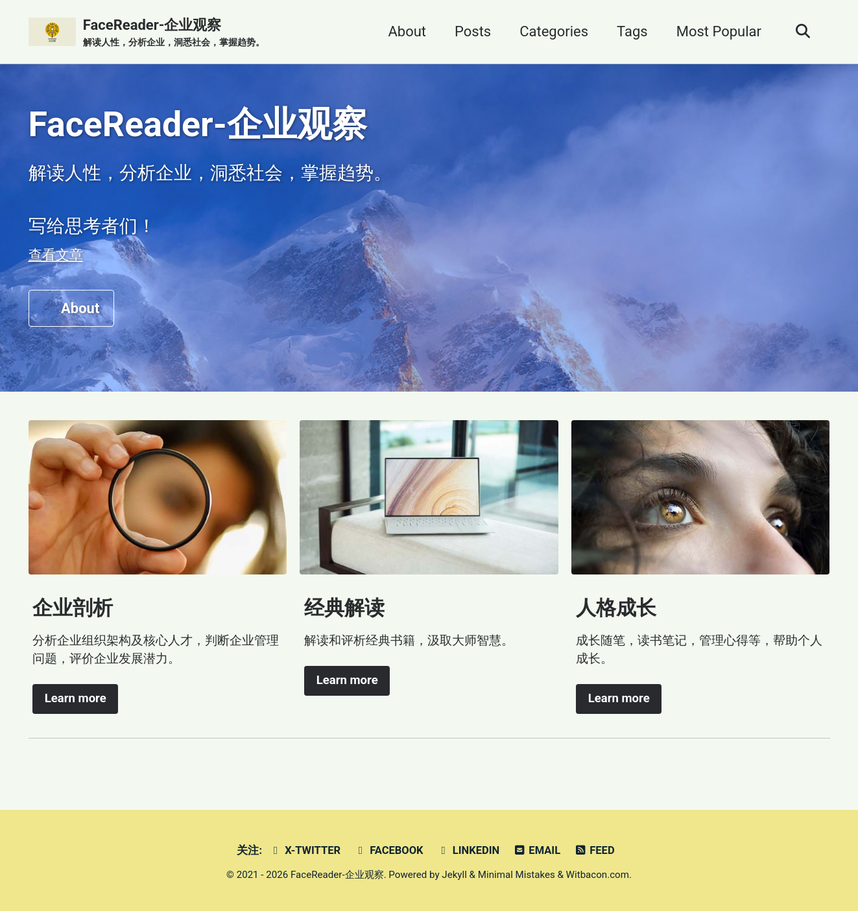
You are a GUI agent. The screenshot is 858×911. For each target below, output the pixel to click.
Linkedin (467, 850)
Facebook (388, 850)
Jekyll (454, 875)
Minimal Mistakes (516, 875)
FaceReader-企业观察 (174, 33)
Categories (553, 31)
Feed (594, 850)
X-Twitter (305, 850)
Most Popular (718, 31)
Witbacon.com (597, 875)
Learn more (75, 698)
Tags (632, 31)
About (407, 31)
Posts (473, 31)
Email (536, 850)
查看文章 (56, 255)
